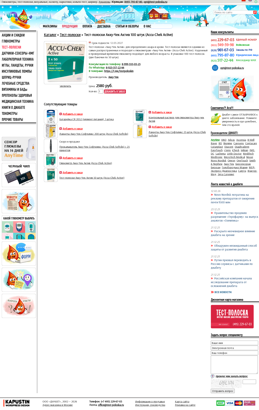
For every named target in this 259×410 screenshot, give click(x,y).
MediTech (248, 153)
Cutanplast (217, 146)
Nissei (249, 157)
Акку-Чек (113, 77)
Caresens (239, 143)
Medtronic (216, 157)
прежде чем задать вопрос (232, 376)
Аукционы (104, 1)
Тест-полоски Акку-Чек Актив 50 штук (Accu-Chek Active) (91, 177)
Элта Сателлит (226, 174)
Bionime (227, 143)
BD (220, 143)
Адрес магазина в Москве (58, 405)
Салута (242, 170)
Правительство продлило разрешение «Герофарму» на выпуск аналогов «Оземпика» (234, 216)
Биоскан (215, 167)
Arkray (231, 139)
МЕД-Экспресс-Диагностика (233, 169)
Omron (231, 160)
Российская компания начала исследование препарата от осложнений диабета (231, 282)
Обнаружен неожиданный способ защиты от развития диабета (234, 247)
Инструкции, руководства (150, 405)
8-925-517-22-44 (115, 67)
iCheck (235, 150)
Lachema (221, 153)
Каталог (50, 34)
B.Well (250, 139)
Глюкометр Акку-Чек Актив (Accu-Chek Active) (85, 163)
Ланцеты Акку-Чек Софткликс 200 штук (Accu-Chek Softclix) (93, 133)
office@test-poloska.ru (111, 405)
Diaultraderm (242, 146)
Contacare (251, 143)
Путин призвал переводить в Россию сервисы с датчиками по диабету (232, 263)
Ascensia (241, 139)
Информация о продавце (150, 401)
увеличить (65, 86)
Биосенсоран (243, 164)
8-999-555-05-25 (131, 64)
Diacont (228, 146)
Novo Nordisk (218, 160)
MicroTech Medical (234, 157)
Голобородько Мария (234, 167)
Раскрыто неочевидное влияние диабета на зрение (233, 233)
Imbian (244, 150)
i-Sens (227, 150)
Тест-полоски (70, 34)
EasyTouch (217, 150)
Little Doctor (234, 153)
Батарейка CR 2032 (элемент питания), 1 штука (86, 119)
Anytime (215, 139)
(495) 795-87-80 (133, 1)
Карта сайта (182, 401)
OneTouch (242, 160)
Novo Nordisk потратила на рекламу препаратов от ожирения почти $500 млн (232, 198)
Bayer (214, 143)
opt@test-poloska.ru (155, 1)
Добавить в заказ (73, 114)
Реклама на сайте (185, 405)
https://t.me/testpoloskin (118, 71)
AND (223, 139)
